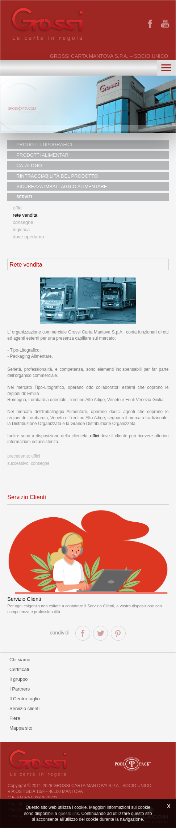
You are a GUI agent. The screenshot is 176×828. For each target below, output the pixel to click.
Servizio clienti (24, 708)
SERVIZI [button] (24, 197)
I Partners (19, 689)
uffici (94, 435)
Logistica (21, 229)
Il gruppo (18, 679)
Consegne (23, 222)
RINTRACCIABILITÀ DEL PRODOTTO (57, 176)
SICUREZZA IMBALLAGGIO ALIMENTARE (61, 186)
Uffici (17, 208)
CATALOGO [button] (29, 165)
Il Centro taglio (24, 698)
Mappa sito (21, 728)
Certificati (19, 669)
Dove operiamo (28, 236)
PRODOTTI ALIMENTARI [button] (43, 155)
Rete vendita (25, 215)
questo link (68, 813)
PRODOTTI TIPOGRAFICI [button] (44, 144)
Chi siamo (19, 659)
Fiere (14, 718)
